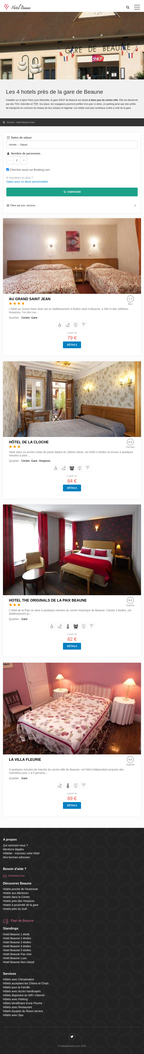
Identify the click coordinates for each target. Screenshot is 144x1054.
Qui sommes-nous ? (15, 845)
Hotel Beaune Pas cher (17, 954)
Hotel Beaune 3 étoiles (17, 942)
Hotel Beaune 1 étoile (16, 934)
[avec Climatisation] (67, 626)
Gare (34, 317)
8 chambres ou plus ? (19, 177)
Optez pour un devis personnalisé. (27, 181)
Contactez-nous (16, 875)
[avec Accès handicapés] (59, 325)
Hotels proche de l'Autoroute (20, 889)
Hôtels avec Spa (13, 1015)
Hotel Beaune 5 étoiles (17, 950)
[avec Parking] (75, 325)
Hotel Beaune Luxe (15, 958)
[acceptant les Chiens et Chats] (67, 325)
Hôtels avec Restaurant (17, 1007)
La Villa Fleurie (25, 760)
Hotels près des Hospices (19, 901)
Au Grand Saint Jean (29, 299)
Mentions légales (13, 849)
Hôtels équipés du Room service (23, 1011)
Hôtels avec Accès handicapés (22, 991)
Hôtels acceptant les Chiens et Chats (26, 983)
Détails (72, 344)
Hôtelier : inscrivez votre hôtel (21, 853)
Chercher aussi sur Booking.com (30, 169)
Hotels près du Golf (15, 908)
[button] (128, 7)
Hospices (44, 460)
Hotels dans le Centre (16, 897)
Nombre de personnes (23, 153)
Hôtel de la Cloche (29, 442)
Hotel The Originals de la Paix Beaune (48, 600)
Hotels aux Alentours (15, 893)
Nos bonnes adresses (16, 857)
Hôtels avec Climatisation (18, 979)
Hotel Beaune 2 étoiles (17, 938)
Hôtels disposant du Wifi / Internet (23, 995)
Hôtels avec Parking (15, 999)
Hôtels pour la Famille (16, 987)
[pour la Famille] (71, 468)
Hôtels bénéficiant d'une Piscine (22, 1003)
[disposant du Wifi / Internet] (83, 325)
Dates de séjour (19, 137)
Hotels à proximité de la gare (20, 904)
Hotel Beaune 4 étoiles (17, 946)
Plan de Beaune (22, 920)
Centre (25, 317)
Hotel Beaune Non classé (18, 962)
